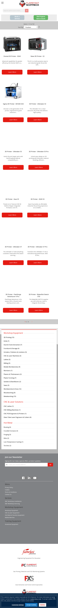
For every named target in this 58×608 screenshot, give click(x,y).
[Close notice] (54, 604)
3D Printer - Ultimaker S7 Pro (37, 247)
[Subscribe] (50, 464)
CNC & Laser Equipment (12, 513)
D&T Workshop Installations (13, 501)
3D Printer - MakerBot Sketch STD (39, 295)
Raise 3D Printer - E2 (37, 56)
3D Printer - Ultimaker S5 (13, 152)
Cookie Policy (34, 605)
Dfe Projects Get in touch (40, 18)
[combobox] (14, 10)
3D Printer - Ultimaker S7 (13, 247)
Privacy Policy (9, 487)
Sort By (20, 27)
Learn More (12, 72)
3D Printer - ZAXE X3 (37, 199)
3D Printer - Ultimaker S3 (37, 104)
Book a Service (17, 18)
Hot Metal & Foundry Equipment (14, 515)
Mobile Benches (10, 517)
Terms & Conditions (11, 492)
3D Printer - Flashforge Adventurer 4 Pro (13, 295)
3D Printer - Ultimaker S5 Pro (39, 152)
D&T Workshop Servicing (12, 503)
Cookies (7, 490)
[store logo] (29, 3)
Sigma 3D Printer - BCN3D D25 (13, 104)
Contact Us (8, 494)
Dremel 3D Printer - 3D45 (12, 56)
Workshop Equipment (11, 510)
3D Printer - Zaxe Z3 (12, 199)
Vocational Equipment (11, 524)
